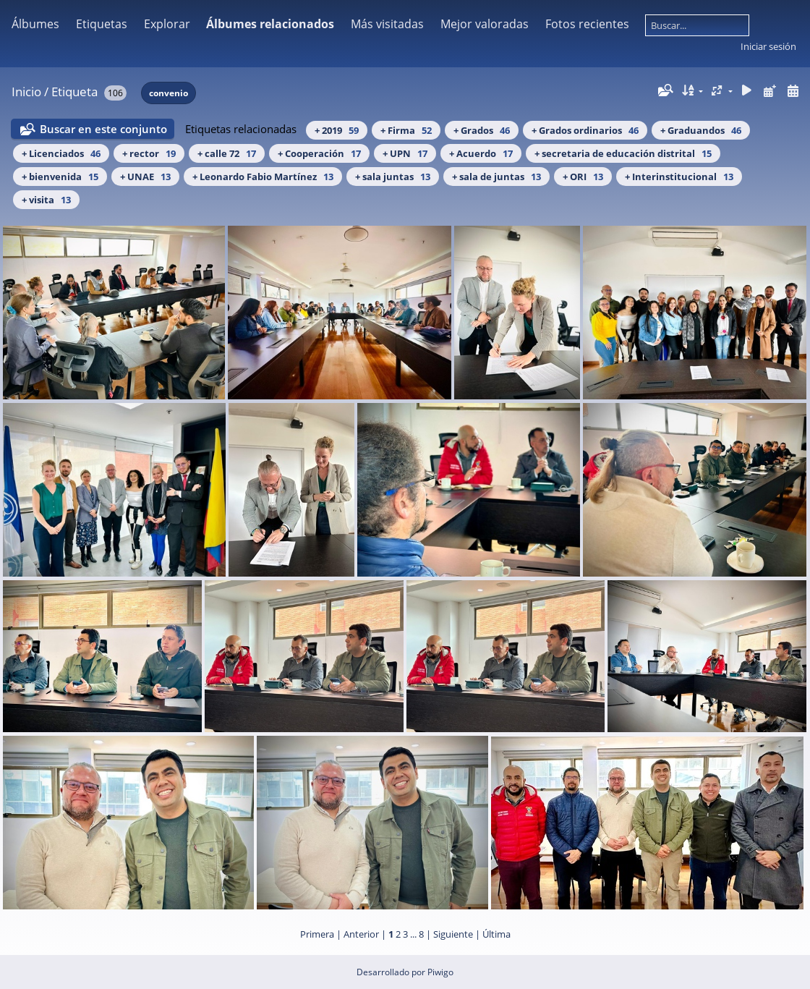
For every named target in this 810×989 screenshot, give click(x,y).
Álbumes (35, 24)
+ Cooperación (319, 153)
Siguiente (453, 934)
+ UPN (405, 153)
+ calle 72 (226, 153)
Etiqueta (74, 91)
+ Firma (406, 130)
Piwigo (440, 972)
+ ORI (583, 176)
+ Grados (481, 130)
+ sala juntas (392, 176)
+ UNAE (145, 176)
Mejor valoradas (484, 24)
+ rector (149, 153)
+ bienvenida (60, 176)
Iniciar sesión (768, 46)
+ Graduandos (700, 130)
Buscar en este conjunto (103, 129)
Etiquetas (101, 24)
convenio (168, 93)
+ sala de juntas (496, 176)
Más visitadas (387, 24)
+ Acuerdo (481, 153)
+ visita (46, 199)
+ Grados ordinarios (585, 130)
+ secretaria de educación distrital (623, 153)
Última (496, 934)
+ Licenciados (61, 153)
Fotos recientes (587, 24)
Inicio (26, 91)
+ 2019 (337, 130)
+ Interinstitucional (679, 176)
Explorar (167, 24)
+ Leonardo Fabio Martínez (262, 176)
